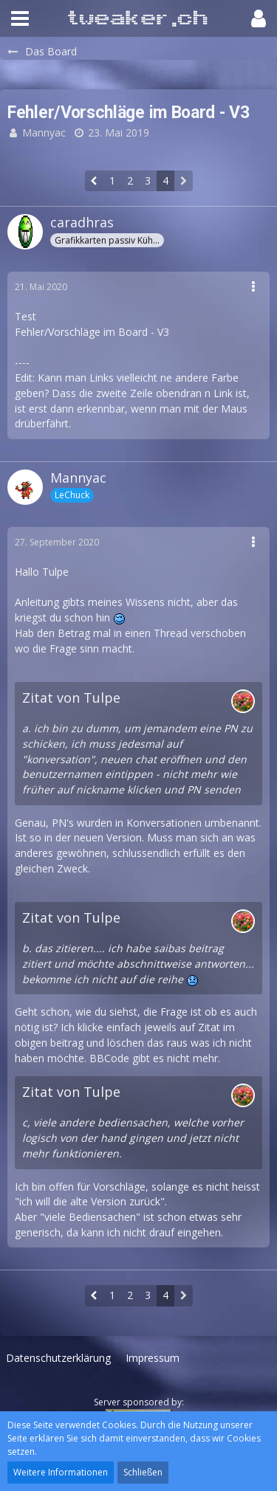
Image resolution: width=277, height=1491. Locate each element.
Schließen (143, 1472)
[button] (20, 18)
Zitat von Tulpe (71, 697)
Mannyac (44, 132)
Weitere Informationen (60, 1472)
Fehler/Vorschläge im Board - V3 (92, 332)
